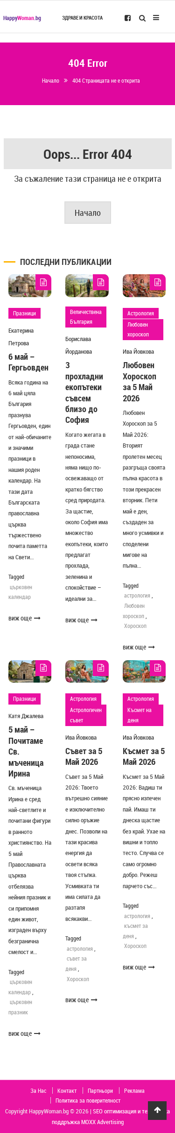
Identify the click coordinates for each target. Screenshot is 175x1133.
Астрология (140, 313)
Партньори (100, 1090)
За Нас (38, 1090)
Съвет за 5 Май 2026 (83, 756)
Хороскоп (135, 625)
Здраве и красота (82, 17)
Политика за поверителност (88, 1100)
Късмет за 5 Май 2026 (144, 756)
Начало (88, 212)
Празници (24, 313)
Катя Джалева (25, 716)
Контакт (67, 1090)
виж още (24, 617)
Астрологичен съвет (86, 715)
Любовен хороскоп (138, 329)
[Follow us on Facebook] (128, 17)
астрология (137, 595)
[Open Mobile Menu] (156, 16)
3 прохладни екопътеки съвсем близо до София (84, 392)
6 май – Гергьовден (28, 362)
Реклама (134, 1090)
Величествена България (86, 317)
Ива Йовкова (138, 351)
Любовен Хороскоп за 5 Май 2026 (139, 381)
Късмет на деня (139, 715)
